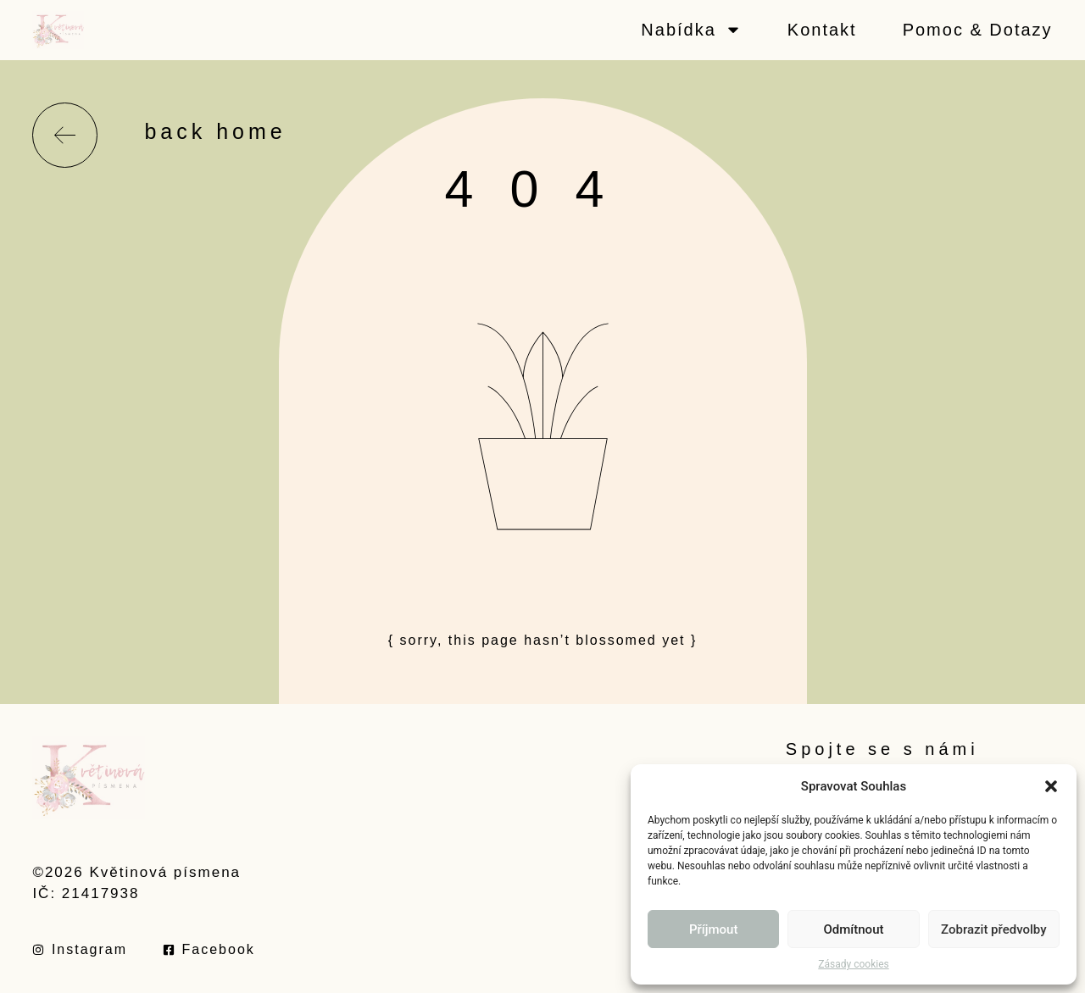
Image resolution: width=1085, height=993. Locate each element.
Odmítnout (854, 929)
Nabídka (691, 29)
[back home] (64, 135)
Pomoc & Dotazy (978, 29)
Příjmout (713, 929)
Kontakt (822, 29)
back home (215, 131)
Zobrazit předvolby (994, 929)
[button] (1051, 786)
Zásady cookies (853, 964)
